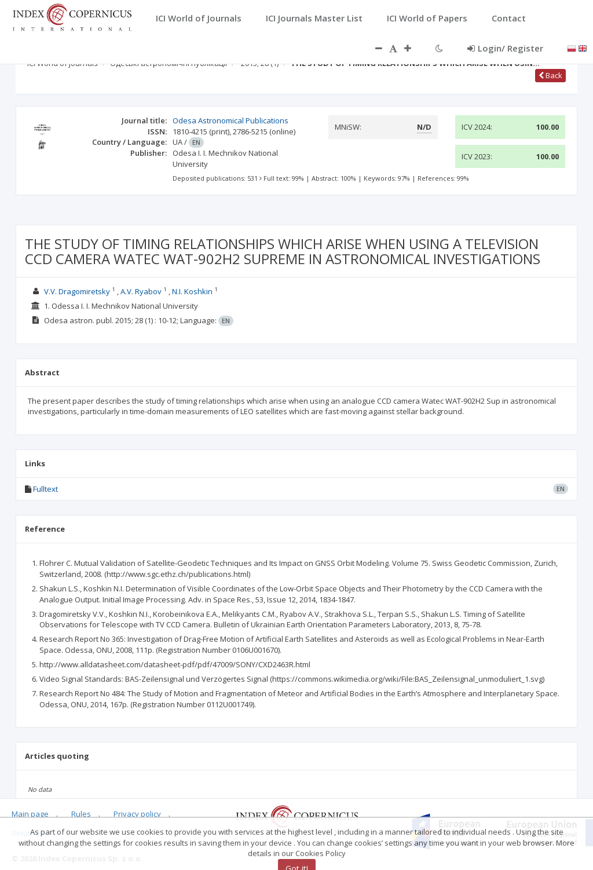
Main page (30, 814)
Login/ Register (505, 48)
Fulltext (45, 489)
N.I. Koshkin (192, 291)
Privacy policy (137, 814)
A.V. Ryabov (141, 291)
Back (550, 75)
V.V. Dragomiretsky (77, 291)
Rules (81, 814)
